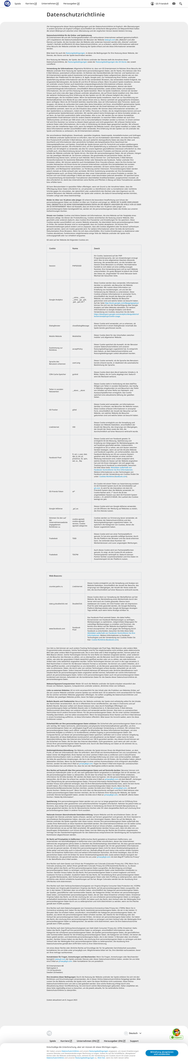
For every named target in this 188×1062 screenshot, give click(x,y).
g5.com (97, 488)
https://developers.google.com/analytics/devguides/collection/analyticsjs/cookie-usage (116, 315)
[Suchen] (180, 3)
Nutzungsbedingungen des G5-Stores (111, 62)
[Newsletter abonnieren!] (173, 4)
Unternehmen (50, 3)
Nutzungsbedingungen (75, 53)
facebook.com (120, 476)
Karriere (31, 3)
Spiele (18, 3)
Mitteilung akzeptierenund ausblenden (161, 1053)
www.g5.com (110, 40)
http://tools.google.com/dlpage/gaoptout (122, 303)
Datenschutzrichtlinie (70, 1051)
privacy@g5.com (86, 763)
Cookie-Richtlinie (98, 640)
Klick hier (101, 1058)
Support (134, 1041)
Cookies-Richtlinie (106, 476)
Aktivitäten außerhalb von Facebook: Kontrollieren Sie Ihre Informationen (113, 468)
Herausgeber (71, 3)
